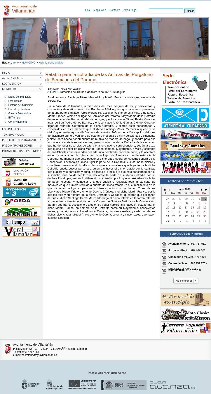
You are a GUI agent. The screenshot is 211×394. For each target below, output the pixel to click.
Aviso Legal (130, 10)
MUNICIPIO (28, 62)
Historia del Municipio (50, 62)
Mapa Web (99, 10)
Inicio (87, 10)
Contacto (115, 10)
